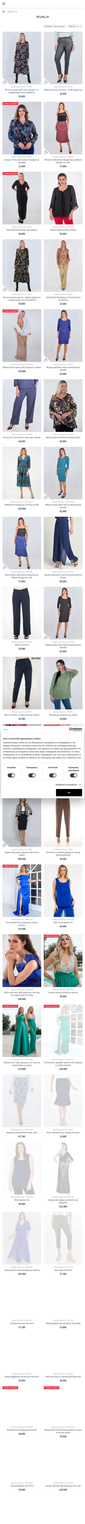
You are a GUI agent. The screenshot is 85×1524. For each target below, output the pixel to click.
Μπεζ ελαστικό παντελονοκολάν (22, 1440)
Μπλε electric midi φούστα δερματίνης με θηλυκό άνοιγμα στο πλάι (22, 576)
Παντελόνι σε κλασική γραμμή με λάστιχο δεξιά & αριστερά (63, 839)
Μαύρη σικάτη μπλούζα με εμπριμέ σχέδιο (63, 437)
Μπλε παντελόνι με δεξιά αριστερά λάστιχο (21, 715)
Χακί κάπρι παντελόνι (63, 1171)
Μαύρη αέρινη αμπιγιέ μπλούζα (63, 230)
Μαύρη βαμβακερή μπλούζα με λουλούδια (63, 1224)
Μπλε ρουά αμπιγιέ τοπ (63, 894)
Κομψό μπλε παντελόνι (21, 1493)
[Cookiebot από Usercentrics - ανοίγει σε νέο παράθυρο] (71, 729)
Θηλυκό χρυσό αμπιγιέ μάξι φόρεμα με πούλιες (22, 367)
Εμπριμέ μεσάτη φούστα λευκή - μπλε (21, 1062)
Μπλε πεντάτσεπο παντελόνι (63, 1493)
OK (69, 792)
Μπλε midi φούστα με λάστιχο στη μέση (63, 1062)
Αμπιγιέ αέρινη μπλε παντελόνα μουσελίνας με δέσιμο (63, 576)
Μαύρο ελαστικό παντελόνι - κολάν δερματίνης (63, 90)
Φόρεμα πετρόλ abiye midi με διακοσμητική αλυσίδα (63, 506)
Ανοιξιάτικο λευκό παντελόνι (22, 1224)
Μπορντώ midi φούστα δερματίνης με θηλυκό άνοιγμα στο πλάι (63, 161)
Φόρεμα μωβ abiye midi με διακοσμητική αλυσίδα (63, 368)
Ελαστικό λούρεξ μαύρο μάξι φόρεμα (22, 230)
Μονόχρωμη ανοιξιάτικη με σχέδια (63, 715)
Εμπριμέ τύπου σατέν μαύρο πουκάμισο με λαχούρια (22, 161)
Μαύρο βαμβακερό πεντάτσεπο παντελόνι (22, 1278)
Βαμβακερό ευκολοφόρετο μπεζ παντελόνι (63, 1440)
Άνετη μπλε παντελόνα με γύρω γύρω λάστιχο (21, 437)
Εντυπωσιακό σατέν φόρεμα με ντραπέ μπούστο (22, 895)
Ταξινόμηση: (36, 26)
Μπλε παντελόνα (22, 645)
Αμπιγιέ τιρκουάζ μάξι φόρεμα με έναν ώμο (63, 1387)
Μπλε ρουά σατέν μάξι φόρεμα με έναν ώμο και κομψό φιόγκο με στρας (22, 951)
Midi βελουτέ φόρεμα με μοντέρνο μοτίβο (22, 505)
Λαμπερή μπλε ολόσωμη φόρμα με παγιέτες (22, 1171)
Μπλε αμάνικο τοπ (22, 1115)
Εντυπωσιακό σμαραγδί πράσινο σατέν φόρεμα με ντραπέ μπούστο (63, 1007)
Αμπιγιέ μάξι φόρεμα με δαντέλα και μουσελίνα (63, 1116)
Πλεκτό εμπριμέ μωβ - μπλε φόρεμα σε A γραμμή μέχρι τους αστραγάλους (22, 91)
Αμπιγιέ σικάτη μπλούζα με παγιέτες (63, 950)
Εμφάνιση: (72, 26)
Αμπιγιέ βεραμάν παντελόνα (21, 1387)
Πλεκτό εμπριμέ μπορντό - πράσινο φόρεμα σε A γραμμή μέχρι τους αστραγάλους (22, 298)
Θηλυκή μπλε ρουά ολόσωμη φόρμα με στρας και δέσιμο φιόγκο (63, 1332)
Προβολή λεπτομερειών (66, 785)
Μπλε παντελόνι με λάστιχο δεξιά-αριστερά (63, 1278)
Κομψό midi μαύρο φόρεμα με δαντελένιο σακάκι (22, 839)
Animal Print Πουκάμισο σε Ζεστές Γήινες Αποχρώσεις (63, 298)
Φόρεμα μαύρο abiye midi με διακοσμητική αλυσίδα (63, 646)
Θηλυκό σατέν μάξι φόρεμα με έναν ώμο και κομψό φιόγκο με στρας (22, 1007)
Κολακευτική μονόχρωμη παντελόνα (22, 1331)
